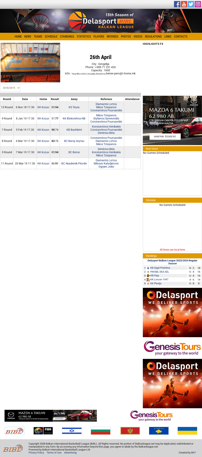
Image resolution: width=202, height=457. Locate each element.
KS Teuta (74, 107)
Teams (38, 36)
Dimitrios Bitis (106, 132)
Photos (126, 36)
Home (18, 36)
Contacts (180, 36)
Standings (67, 36)
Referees (112, 36)
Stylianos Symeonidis (106, 118)
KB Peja (154, 275)
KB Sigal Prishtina (160, 267)
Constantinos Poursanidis (106, 110)
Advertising (70, 452)
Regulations (153, 36)
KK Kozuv (43, 107)
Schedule (51, 36)
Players (99, 36)
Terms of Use (54, 452)
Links (167, 36)
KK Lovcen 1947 (159, 279)
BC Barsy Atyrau (74, 141)
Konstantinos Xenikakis (106, 126)
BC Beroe (74, 152)
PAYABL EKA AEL (159, 271)
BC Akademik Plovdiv (74, 163)
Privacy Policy (36, 452)
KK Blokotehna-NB (74, 118)
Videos (138, 36)
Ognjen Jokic (106, 166)
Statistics (84, 36)
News (27, 36)
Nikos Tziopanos (106, 107)
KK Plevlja (155, 283)
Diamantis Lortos (106, 104)
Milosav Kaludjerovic (106, 163)
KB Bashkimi (74, 129)
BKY (193, 452)
